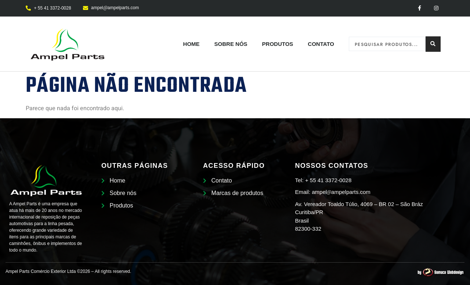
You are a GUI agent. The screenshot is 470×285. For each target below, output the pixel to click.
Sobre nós (230, 44)
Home (191, 44)
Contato (321, 44)
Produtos (277, 44)
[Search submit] (433, 44)
